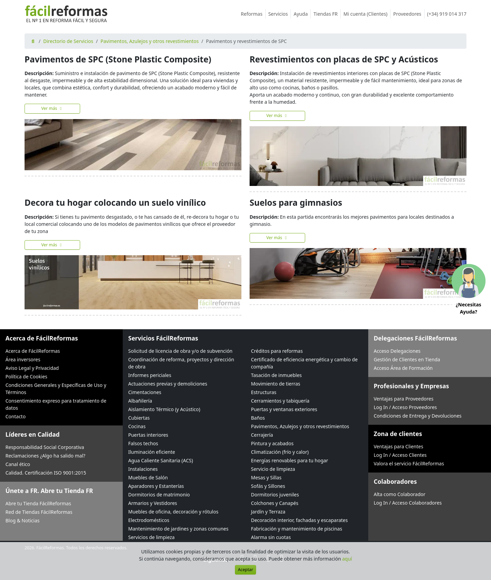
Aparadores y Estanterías (156, 486)
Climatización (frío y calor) (280, 452)
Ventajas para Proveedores (403, 398)
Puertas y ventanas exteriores (284, 409)
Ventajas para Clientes (398, 446)
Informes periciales (149, 375)
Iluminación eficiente (151, 452)
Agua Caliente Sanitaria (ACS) (160, 460)
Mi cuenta (366, 13)
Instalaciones (143, 469)
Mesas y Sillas (266, 477)
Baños (258, 418)
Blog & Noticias (22, 520)
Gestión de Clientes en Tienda (407, 359)
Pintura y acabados (272, 443)
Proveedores (408, 13)
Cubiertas (139, 418)
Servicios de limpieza (151, 537)
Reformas (253, 13)
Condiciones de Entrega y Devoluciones (418, 415)
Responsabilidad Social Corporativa (44, 447)
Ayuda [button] (302, 13)
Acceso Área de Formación (403, 368)
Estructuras (263, 392)
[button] (468, 290)
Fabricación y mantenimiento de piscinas (296, 528)
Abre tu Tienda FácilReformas (38, 503)
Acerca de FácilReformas (32, 351)
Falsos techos (143, 443)
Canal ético (17, 464)
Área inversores (22, 359)
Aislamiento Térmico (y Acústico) (164, 409)
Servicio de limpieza (273, 469)
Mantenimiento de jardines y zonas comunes (178, 528)
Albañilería (140, 400)
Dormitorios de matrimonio (159, 494)
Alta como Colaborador (400, 494)
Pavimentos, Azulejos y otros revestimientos (150, 41)
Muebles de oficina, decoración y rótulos (173, 511)
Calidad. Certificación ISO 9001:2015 (45, 472)
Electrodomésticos (148, 520)
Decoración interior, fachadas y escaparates (299, 520)
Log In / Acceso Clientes (400, 455)
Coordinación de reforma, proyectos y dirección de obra (181, 363)
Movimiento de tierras (275, 383)
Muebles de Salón (148, 477)
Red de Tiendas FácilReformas (38, 512)
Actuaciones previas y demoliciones (167, 383)
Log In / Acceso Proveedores (405, 407)
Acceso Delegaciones (397, 351)
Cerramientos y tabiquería (280, 400)
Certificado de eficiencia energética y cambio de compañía (304, 363)
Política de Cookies (26, 376)
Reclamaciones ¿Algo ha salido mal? (45, 455)
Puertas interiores (148, 435)
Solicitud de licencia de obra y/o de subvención (180, 351)
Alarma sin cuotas (271, 537)
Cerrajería (262, 435)
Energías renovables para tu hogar (289, 460)
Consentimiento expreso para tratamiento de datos (55, 404)
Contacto (15, 416)
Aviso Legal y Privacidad (32, 368)
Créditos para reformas (277, 351)
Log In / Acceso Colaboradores (408, 502)
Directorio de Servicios (68, 41)
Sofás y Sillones (268, 486)
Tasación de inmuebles (276, 375)
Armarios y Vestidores (152, 503)
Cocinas (137, 426)
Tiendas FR (327, 13)
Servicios (279, 13)
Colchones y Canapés (274, 503)
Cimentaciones (144, 392)
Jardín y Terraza (268, 511)
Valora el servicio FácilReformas (409, 463)
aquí (347, 558)
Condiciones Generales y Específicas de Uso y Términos (55, 388)
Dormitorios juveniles (275, 494)
